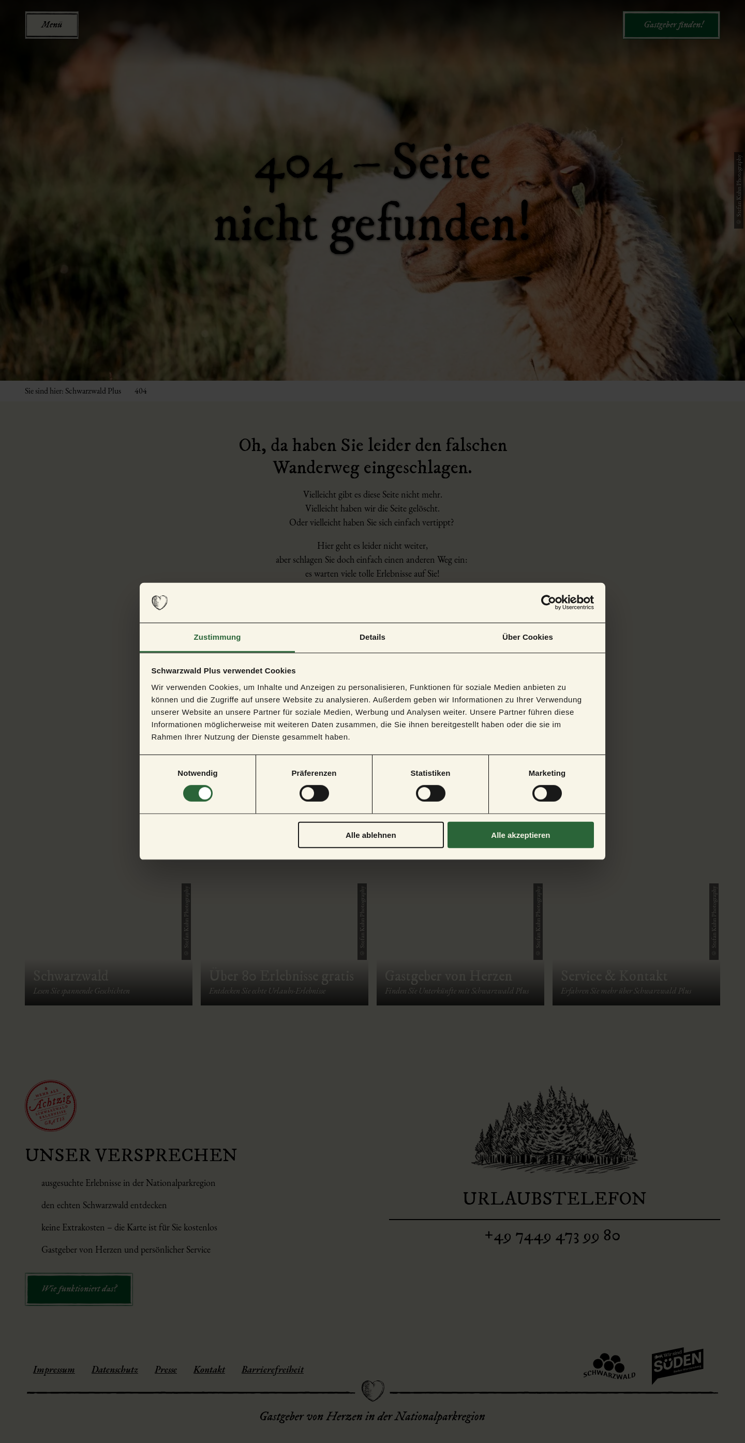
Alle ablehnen (371, 834)
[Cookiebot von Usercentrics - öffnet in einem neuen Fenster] (548, 602)
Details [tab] (372, 637)
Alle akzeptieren (520, 834)
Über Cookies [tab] (527, 637)
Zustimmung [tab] (217, 637)
